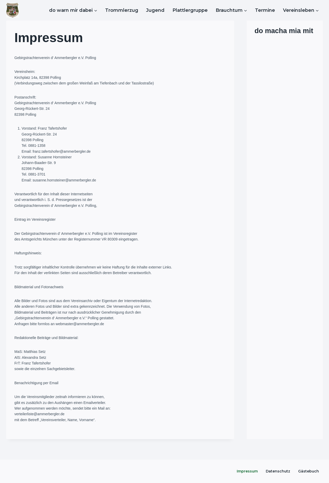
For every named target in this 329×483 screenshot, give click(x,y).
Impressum (247, 471)
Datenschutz (278, 471)
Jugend (155, 10)
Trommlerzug (121, 10)
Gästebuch (308, 471)
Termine (265, 10)
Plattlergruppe (190, 10)
